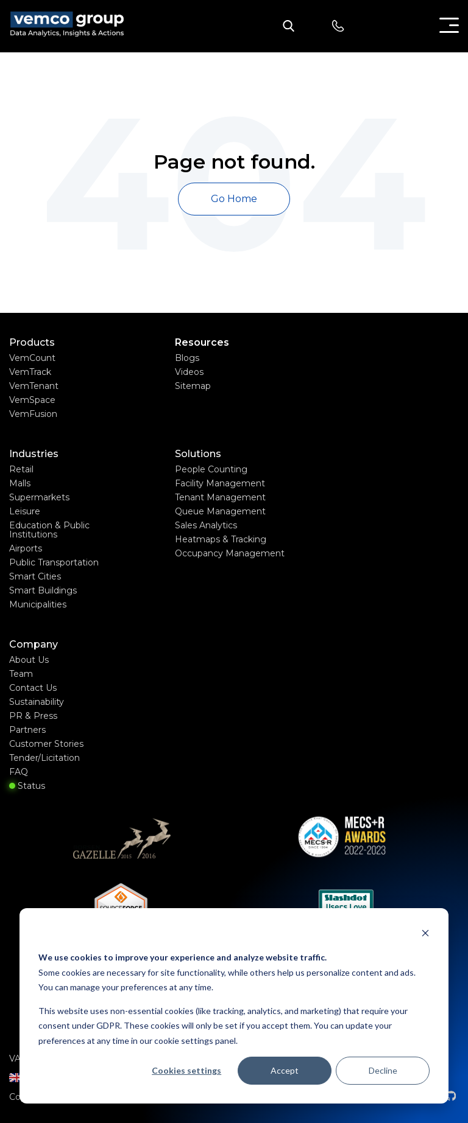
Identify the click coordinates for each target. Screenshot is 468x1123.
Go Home (234, 199)
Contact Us (33, 687)
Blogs (187, 357)
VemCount (32, 357)
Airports (25, 548)
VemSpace (32, 399)
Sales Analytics (206, 525)
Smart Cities (35, 576)
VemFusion (33, 413)
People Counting (211, 469)
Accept (285, 1070)
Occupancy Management (230, 553)
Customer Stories (46, 743)
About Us (29, 659)
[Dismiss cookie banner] (425, 934)
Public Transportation (54, 562)
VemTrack (30, 371)
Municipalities (37, 604)
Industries (33, 454)
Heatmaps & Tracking (220, 539)
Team (21, 673)
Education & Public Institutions (49, 530)
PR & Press (33, 715)
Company (33, 644)
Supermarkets (39, 497)
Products (32, 342)
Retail (21, 469)
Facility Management (220, 483)
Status (27, 785)
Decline (383, 1070)
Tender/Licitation (44, 757)
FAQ (18, 771)
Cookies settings (186, 1070)
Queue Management (220, 511)
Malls (19, 483)
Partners (27, 729)
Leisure (24, 511)
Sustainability (36, 701)
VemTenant (33, 385)
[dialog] (234, 1006)
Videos (189, 371)
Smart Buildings (43, 590)
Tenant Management (220, 497)
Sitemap (193, 385)
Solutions (198, 454)
